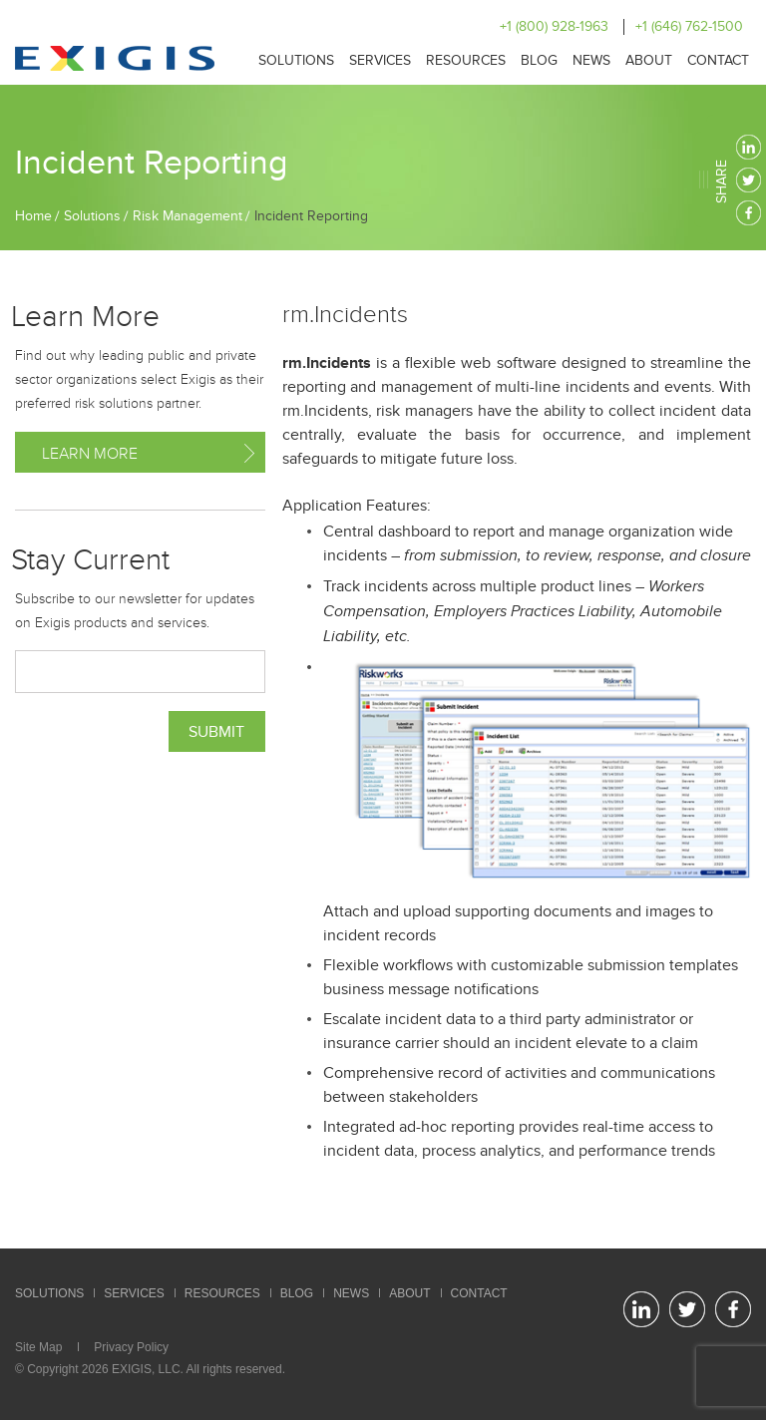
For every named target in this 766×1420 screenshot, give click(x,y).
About (648, 60)
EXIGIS (132, 1369)
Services (380, 60)
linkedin (748, 147)
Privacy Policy (131, 1347)
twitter (748, 180)
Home (33, 215)
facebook (748, 212)
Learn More (90, 454)
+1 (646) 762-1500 (689, 26)
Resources (466, 60)
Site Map (38, 1347)
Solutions (296, 60)
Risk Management (187, 215)
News (591, 60)
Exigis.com (114, 58)
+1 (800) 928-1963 (554, 26)
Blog (539, 60)
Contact (718, 60)
